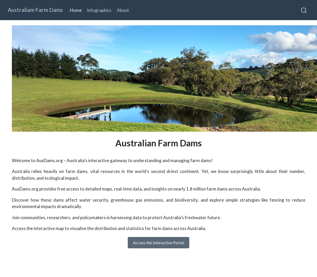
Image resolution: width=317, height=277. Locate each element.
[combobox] (304, 10)
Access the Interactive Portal (158, 242)
